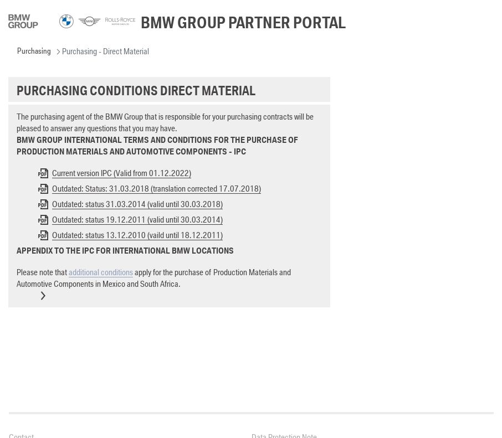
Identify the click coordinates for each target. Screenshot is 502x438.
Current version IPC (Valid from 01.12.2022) (121, 173)
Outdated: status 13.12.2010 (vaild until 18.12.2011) (137, 235)
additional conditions (101, 272)
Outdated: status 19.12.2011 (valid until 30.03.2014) (137, 219)
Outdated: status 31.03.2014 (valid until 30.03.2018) (137, 204)
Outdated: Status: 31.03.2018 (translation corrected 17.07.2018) (156, 188)
